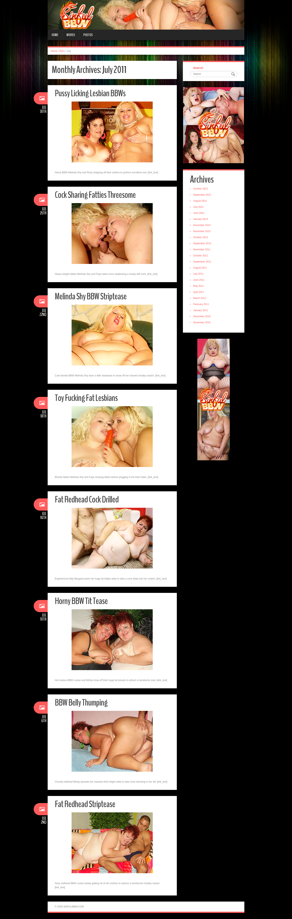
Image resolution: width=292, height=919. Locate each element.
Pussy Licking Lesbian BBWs (90, 93)
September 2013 (202, 243)
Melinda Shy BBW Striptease (91, 296)
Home (55, 34)
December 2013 (201, 225)
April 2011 (198, 292)
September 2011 (202, 261)
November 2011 (201, 249)
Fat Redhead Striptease (85, 804)
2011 (62, 51)
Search (198, 68)
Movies (71, 34)
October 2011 (200, 255)
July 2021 (198, 207)
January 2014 (200, 219)
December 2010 (201, 316)
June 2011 (199, 280)
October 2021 (200, 188)
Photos (88, 34)
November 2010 (201, 322)
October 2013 (200, 237)
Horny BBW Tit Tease (81, 601)
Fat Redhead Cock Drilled (87, 499)
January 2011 (200, 310)
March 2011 (199, 298)
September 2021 (202, 195)
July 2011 (198, 274)
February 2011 (201, 304)
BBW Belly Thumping (81, 702)
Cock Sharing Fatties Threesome (95, 195)
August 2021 (200, 201)
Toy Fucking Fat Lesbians (86, 398)
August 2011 (200, 268)
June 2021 (199, 213)
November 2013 (201, 231)
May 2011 (198, 286)
